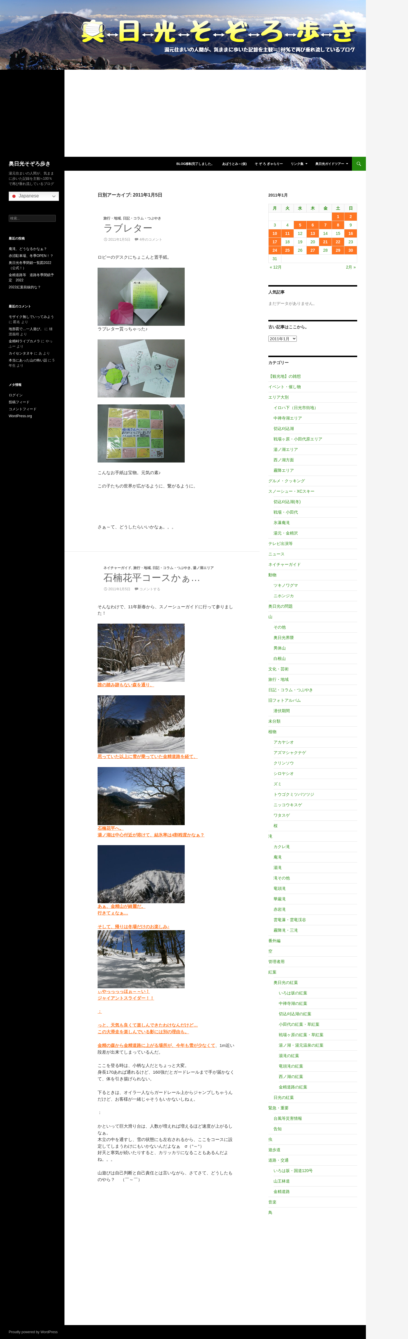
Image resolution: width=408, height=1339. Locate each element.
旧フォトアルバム (284, 700)
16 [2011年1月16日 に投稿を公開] (350, 233)
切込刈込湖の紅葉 (295, 1014)
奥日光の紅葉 (286, 982)
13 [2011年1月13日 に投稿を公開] (312, 233)
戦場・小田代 (286, 512)
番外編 (274, 940)
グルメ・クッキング (286, 480)
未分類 (274, 721)
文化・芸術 (278, 669)
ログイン (16, 395)
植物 (272, 731)
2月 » (351, 267)
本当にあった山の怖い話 (28, 360)
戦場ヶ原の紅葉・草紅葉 (301, 1034)
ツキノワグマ (286, 585)
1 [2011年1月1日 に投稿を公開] (338, 216)
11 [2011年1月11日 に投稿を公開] (287, 233)
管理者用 (276, 961)
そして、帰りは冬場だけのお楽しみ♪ (134, 926)
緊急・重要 (278, 1108)
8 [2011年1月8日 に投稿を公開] (338, 225)
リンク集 (297, 163)
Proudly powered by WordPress (33, 1332)
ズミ (278, 784)
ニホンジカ (284, 595)
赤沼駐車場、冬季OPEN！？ (31, 256)
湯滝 (278, 867)
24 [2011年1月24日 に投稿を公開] (274, 250)
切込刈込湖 (284, 428)
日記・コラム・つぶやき (142, 218)
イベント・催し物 (284, 386)
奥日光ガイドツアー (329, 163)
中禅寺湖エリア (288, 418)
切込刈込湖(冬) (287, 501)
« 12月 (276, 267)
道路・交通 (278, 1160)
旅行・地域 (112, 218)
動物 (272, 575)
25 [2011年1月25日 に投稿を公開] (287, 250)
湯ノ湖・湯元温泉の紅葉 (301, 1045)
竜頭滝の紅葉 (291, 1066)
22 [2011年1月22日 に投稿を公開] (338, 242)
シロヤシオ (284, 773)
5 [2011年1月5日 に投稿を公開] (300, 225)
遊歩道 (274, 1149)
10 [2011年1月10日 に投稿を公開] (274, 233)
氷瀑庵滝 (282, 522)
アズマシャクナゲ (290, 752)
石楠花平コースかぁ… (151, 577)
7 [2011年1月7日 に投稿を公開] (325, 225)
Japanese (24, 196)
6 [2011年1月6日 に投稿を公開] (313, 225)
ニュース (276, 554)
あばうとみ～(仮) (234, 163)
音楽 (272, 1202)
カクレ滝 (282, 846)
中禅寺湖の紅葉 (293, 1003)
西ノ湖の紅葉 (291, 1076)
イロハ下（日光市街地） (296, 407)
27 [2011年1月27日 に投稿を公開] (312, 250)
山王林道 (282, 1181)
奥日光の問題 (280, 606)
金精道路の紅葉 (293, 1087)
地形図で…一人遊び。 (26, 329)
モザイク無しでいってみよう (31, 317)
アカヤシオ (284, 742)
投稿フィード (19, 402)
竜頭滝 (280, 888)
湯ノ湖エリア (203, 568)
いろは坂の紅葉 (293, 993)
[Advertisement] (183, 113)
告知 (278, 1128)
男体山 (280, 648)
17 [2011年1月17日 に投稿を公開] (274, 242)
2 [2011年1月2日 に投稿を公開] (351, 216)
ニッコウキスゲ (288, 804)
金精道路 (282, 1191)
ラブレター (127, 228)
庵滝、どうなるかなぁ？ (28, 249)
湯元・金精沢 (286, 533)
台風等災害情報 (288, 1118)
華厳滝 (280, 899)
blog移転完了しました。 (195, 163)
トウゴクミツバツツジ (294, 794)
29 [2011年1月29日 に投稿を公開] (338, 250)
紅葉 (272, 972)
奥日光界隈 (284, 637)
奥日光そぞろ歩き (30, 164)
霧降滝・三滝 (286, 930)
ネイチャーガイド (117, 568)
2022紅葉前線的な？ (25, 287)
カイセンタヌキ (21, 353)
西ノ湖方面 (284, 460)
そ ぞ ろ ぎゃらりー (269, 163)
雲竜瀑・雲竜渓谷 (290, 919)
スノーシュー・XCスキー (291, 491)
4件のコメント (150, 239)
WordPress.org (20, 416)
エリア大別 (278, 397)
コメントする (149, 589)
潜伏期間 (282, 710)
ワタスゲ (282, 815)
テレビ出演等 (280, 543)
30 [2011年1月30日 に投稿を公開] (350, 250)
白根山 (280, 658)
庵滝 (278, 857)
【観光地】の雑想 (284, 376)
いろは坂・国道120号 (293, 1170)
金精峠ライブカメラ (24, 341)
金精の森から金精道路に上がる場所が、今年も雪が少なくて (156, 1045)
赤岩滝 (280, 909)
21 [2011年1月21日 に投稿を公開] (325, 242)
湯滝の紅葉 (289, 1055)
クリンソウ (284, 763)
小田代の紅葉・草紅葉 (299, 1024)
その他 (280, 627)
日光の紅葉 (284, 1097)
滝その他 (282, 878)
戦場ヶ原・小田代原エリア (298, 439)
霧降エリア (284, 470)
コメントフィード (23, 409)
